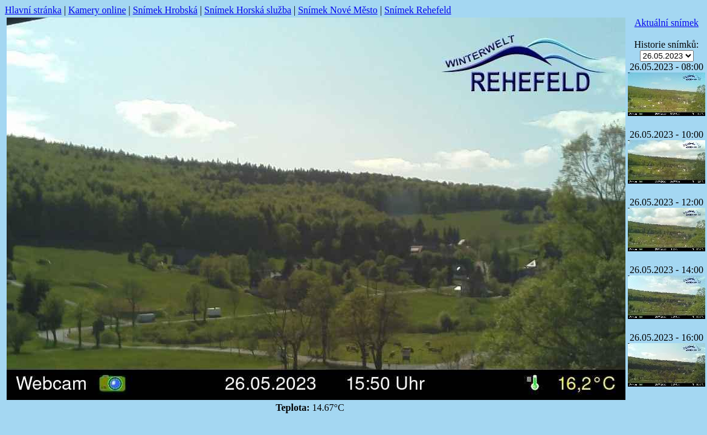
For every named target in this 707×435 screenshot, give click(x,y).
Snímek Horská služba (247, 10)
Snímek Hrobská (165, 10)
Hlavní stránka (33, 10)
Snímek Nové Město (338, 10)
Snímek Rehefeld (417, 10)
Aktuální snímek (666, 23)
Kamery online (97, 10)
